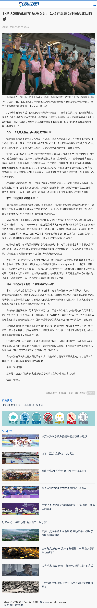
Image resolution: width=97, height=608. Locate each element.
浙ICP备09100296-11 (13, 605)
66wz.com (44, 602)
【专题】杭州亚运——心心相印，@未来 (22, 405)
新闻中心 (90, 393)
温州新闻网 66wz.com (24, 386)
